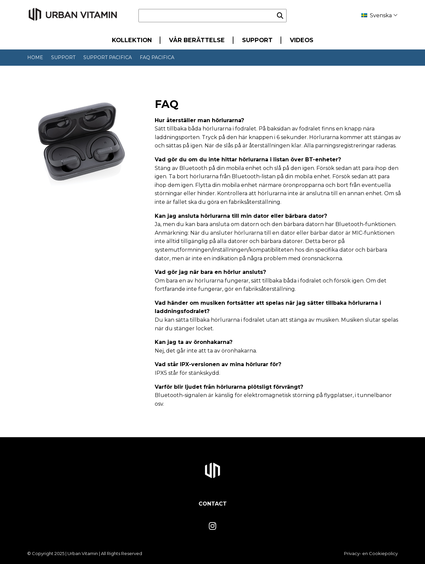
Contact (213, 504)
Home (35, 57)
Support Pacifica (107, 57)
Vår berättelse (197, 40)
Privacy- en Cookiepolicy (371, 553)
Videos (301, 40)
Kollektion (132, 40)
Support (257, 40)
